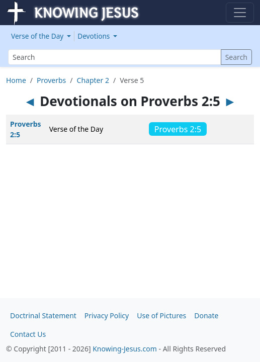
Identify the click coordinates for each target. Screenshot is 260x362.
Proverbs (51, 80)
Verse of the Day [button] (38, 36)
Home (16, 80)
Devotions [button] (94, 36)
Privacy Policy (106, 315)
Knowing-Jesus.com (125, 348)
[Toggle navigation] (240, 13)
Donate (206, 315)
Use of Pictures (161, 315)
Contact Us (28, 334)
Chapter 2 (93, 80)
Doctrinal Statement (43, 315)
